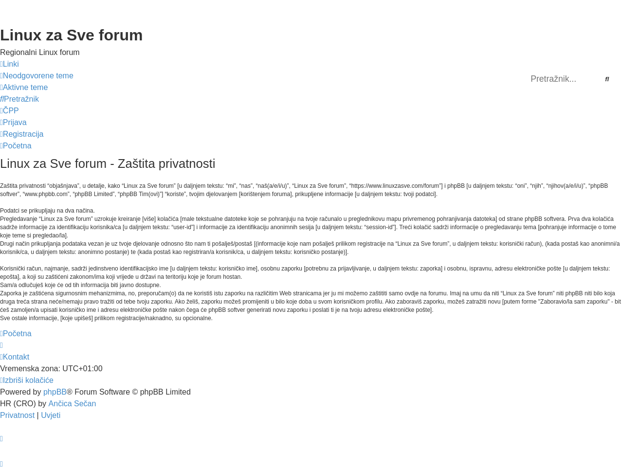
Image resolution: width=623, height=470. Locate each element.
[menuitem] (36, 76)
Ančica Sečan (72, 403)
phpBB (55, 392)
